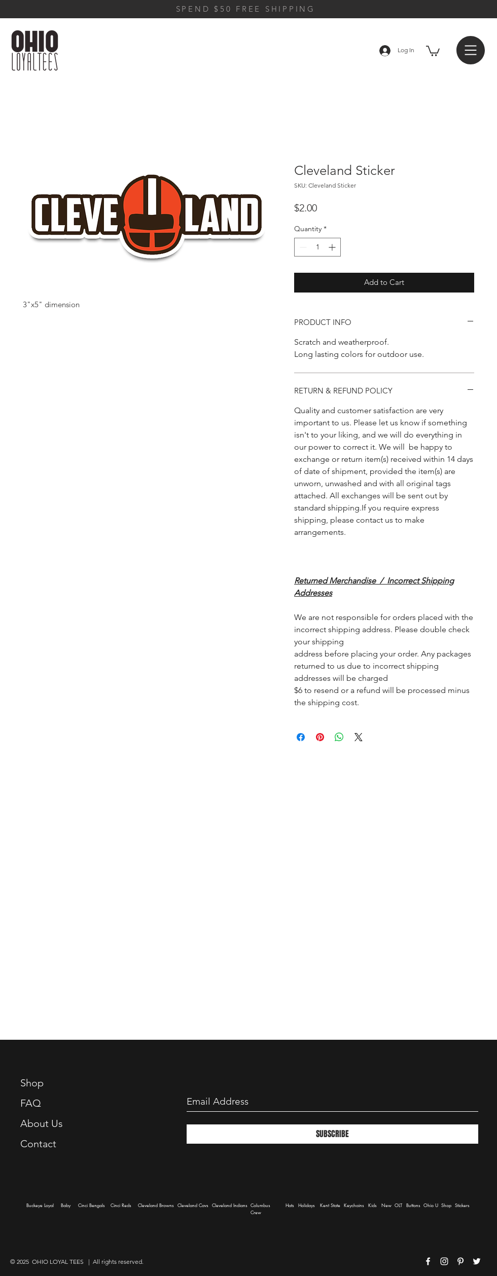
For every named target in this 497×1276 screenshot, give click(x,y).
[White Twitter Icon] (477, 1261)
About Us (41, 1123)
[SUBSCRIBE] (332, 1134)
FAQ (30, 1103)
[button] (433, 50)
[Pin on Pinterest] (320, 737)
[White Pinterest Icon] (460, 1261)
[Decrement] (302, 247)
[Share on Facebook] (301, 737)
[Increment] (333, 247)
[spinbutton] (317, 247)
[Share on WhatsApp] (339, 737)
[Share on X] (358, 737)
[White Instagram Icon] (444, 1261)
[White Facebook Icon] (428, 1261)
